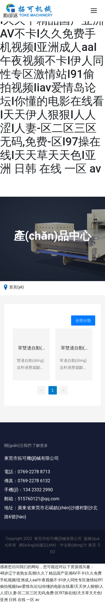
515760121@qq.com (38, 498)
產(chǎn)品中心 (53, 236)
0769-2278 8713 (34, 471)
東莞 (92, 545)
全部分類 (83, 320)
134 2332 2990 (38, 489)
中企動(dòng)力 (73, 545)
